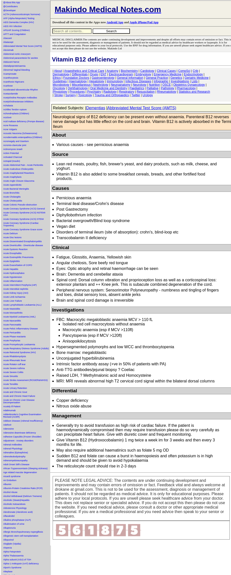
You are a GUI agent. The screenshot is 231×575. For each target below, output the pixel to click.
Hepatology (96, 81)
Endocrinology (193, 74)
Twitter (135, 95)
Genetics (176, 78)
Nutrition (154, 84)
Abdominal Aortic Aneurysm (17, 54)
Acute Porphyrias (11, 340)
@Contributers (10, 6)
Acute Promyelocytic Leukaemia (19, 344)
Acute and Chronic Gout (15, 392)
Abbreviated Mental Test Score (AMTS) (22, 46)
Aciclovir (7, 117)
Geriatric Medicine (197, 78)
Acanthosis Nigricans (13, 82)
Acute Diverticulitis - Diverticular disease (23, 245)
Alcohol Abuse (10, 492)
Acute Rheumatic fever (14, 360)
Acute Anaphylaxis (12, 177)
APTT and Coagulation (14, 34)
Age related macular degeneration (20, 472)
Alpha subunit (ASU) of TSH (17, 559)
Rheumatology (166, 91)
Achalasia (8, 105)
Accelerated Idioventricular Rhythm (20, 89)
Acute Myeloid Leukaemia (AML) (19, 317)
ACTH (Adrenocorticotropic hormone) (21, 14)
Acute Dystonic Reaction (15, 249)
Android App (115, 22)
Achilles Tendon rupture (15, 109)
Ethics (57, 78)
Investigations (180, 81)
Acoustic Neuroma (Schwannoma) (20, 133)
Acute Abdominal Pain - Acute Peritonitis (23, 165)
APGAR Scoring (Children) (16, 30)
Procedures (77, 91)
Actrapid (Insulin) (11, 161)
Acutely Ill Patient (11, 406)
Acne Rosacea (10, 125)
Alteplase (7, 571)
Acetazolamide (10, 93)
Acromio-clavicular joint (14, 145)
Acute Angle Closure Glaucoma (18, 181)
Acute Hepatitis (10, 269)
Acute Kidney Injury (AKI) (15, 293)
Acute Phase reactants (14, 336)
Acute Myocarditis (12, 320)
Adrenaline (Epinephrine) (15, 452)
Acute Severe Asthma (14, 368)
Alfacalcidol (9, 516)
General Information (130, 78)
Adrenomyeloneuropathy (15, 460)
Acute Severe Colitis (13, 372)
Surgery (70, 95)
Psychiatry (94, 91)
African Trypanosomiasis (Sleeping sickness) (25, 468)
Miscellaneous (81, 84)
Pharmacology (186, 88)
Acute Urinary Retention (15, 388)
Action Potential (11, 153)
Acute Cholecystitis (12, 201)
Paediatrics (136, 88)
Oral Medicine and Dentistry (108, 88)
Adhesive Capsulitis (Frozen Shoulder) (22, 436)
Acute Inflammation (12, 281)
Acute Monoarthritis (13, 313)
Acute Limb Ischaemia (14, 297)
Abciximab (8, 50)
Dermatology (61, 74)
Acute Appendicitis (12, 185)
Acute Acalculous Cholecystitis (18, 169)
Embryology (143, 74)
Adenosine (8, 429)
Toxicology (85, 95)
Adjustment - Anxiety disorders (18, 440)
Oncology (59, 88)
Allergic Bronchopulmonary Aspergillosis (23, 532)
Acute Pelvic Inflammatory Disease (20, 328)
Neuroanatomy (120, 84)
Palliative (152, 88)
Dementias (95, 108)
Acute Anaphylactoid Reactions (18, 173)
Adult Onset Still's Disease (16, 464)
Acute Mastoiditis (11, 309)
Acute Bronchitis (11, 193)
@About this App (11, 2)
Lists (195, 81)
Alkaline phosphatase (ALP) (17, 520)
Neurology (140, 84)
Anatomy (112, 71)
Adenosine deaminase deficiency (19, 432)
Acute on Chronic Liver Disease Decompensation (19, 401)
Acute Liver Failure (12, 301)
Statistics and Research (194, 91)
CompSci (184, 71)
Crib (195, 71)
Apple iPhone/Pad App (143, 22)
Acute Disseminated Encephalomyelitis (22, 241)
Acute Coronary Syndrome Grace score (22, 229)
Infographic (161, 81)
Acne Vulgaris (10, 129)
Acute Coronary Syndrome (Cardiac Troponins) (21, 224)
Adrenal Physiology (12, 448)
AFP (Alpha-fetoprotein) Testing (18, 18)
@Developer (9, 10)
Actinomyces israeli (12, 149)
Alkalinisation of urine (13, 524)
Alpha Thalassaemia (13, 555)
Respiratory (126, 91)
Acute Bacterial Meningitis (16, 189)
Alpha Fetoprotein (12, 551)
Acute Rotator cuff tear (14, 364)
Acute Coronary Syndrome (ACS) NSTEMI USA (24, 213)
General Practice (157, 78)
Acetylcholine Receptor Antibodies (20, 97)
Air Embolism (9, 480)
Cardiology (147, 71)
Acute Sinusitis (10, 376)
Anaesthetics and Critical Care (84, 71)
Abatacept (8, 42)
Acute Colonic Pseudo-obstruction (20, 204)
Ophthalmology (78, 88)
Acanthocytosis (10, 78)
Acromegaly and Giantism (16, 141)
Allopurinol (8, 540)
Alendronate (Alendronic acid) (18, 512)
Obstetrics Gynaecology (189, 84)
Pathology (167, 88)
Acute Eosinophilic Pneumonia (18, 257)
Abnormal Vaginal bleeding (16, 70)
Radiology (109, 91)
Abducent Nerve (11, 62)
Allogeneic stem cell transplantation (20, 536)
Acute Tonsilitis (10, 384)
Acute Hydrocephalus (14, 273)
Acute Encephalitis (12, 253)
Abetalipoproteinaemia (14, 66)
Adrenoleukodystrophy (14, 456)
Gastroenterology (103, 78)
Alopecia (7, 547)
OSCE (166, 84)
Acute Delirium (10, 233)
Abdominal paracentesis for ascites (20, 58)
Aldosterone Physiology (15, 508)
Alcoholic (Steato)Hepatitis (16, 500)
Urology (148, 95)
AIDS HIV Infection (12, 26)
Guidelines (60, 81)
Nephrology (100, 84)
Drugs (94, 74)
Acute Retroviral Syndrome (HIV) (19, 352)
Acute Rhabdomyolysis (14, 356)
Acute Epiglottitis (11, 261)
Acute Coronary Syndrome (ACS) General (24, 208)
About (58, 71)
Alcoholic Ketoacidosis (14, 504)
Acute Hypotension (12, 277)
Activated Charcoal (12, 157)
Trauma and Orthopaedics (111, 95)
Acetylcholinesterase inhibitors (18, 101)
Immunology (115, 81)
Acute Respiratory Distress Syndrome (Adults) (26, 348)
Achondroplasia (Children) (16, 113)
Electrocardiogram (121, 74)
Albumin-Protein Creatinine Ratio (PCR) (23, 488)
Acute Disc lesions (12, 237)
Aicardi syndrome (12, 476)
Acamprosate (9, 74)
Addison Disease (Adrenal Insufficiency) (23, 421)
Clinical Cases (166, 71)
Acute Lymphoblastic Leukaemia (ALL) (22, 305)
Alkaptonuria (9, 528)
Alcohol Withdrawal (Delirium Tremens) (22, 496)
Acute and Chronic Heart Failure (19, 396)
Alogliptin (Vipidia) (12, 544)
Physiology (60, 91)
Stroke (58, 95)
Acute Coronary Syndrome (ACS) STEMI (23, 219)
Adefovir (7, 425)
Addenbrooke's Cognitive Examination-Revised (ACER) (22, 415)
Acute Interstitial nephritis (15, 289)
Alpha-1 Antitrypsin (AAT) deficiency (21, 563)
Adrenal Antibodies (12, 444)
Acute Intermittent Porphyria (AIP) (20, 285)
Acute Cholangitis (12, 197)
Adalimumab (9, 410)
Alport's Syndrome (12, 567)
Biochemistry (129, 71)
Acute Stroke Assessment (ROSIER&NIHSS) (25, 380)
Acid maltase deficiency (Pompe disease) (23, 121)
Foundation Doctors (76, 78)
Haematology (78, 81)
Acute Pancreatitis (12, 324)
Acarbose (8, 86)
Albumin (7, 484)
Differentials (80, 74)
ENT (104, 74)
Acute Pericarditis (12, 332)
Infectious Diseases (138, 81)
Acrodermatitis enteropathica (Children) (22, 137)
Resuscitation (145, 91)
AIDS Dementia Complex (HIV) (18, 22)
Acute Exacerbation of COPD (17, 265)
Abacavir (7, 38)
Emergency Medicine (168, 74)
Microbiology (61, 84)
